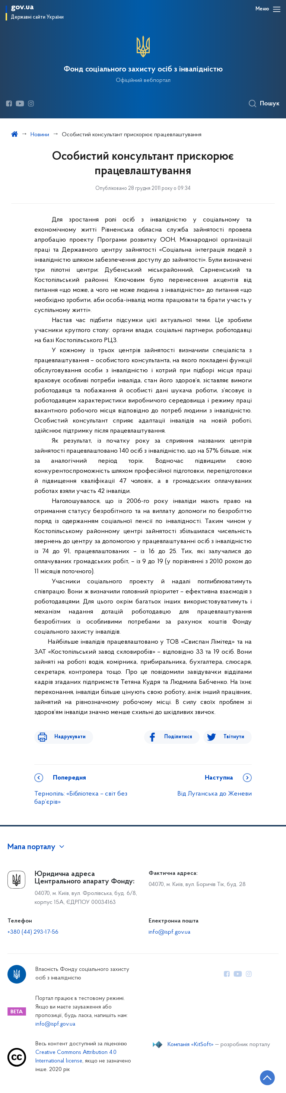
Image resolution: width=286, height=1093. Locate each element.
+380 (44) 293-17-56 (32, 932)
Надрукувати (64, 737)
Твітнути (233, 737)
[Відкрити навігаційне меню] (276, 9)
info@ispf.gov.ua (169, 932)
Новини (40, 135)
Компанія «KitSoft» (191, 1045)
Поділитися (183, 737)
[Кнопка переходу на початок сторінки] (258, 1076)
